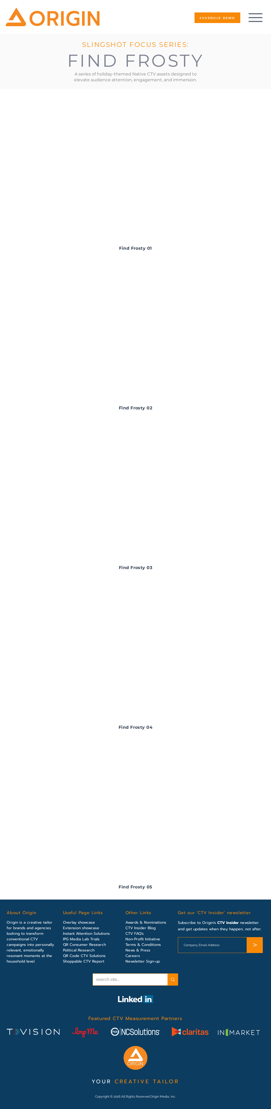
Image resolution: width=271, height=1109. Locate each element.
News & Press (137, 950)
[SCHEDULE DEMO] (217, 17)
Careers (132, 956)
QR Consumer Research (84, 944)
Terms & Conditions (143, 944)
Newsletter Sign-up (142, 961)
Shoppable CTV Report (83, 961)
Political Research (78, 950)
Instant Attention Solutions (86, 933)
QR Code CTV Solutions (84, 956)
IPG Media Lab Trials (81, 939)
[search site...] (126, 979)
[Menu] (255, 17)
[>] (255, 945)
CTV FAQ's (134, 933)
